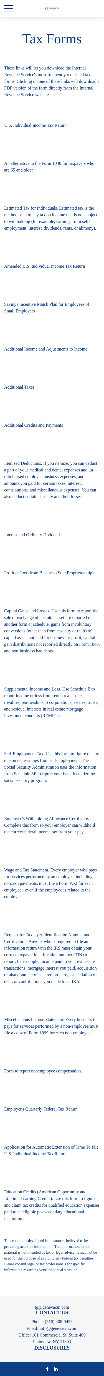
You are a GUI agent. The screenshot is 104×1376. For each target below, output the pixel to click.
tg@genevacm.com (52, 1307)
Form (9, 658)
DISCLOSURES (52, 1348)
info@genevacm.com (58, 1328)
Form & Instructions (24, 132)
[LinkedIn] (56, 1368)
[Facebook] (47, 1368)
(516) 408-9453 (59, 1321)
